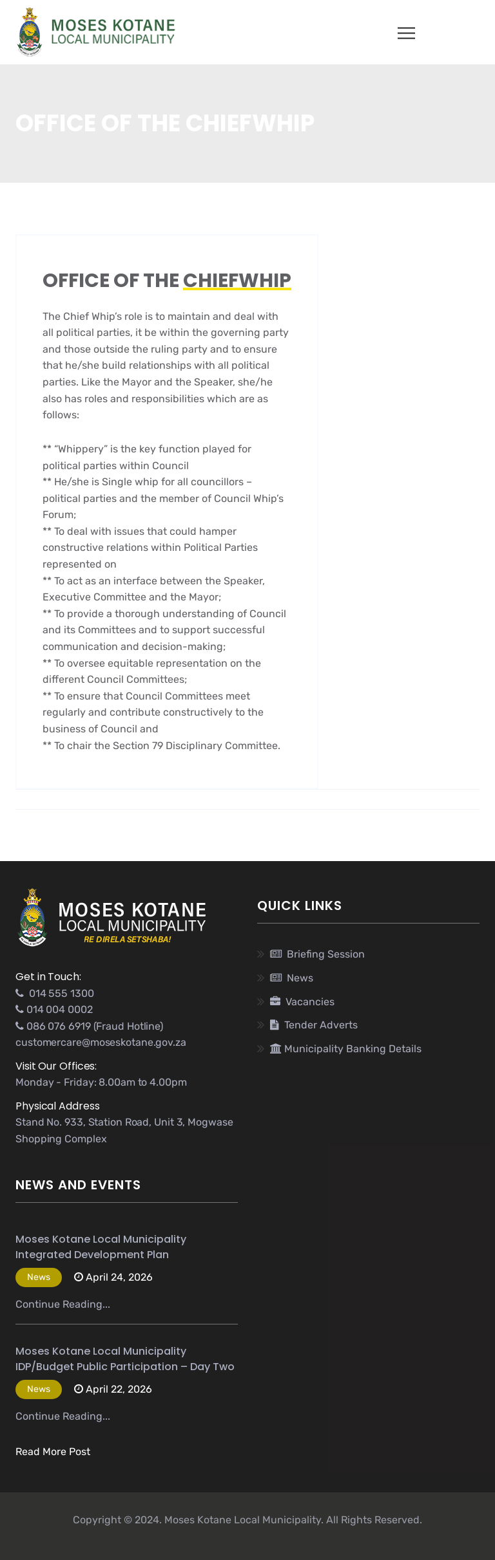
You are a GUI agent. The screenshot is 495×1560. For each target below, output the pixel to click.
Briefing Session (317, 954)
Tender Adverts (314, 1025)
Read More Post (52, 1451)
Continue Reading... (62, 1304)
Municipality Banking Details (346, 1049)
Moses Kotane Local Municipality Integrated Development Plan (100, 1247)
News (291, 978)
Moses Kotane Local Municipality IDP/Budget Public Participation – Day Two (125, 1359)
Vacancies (302, 1002)
